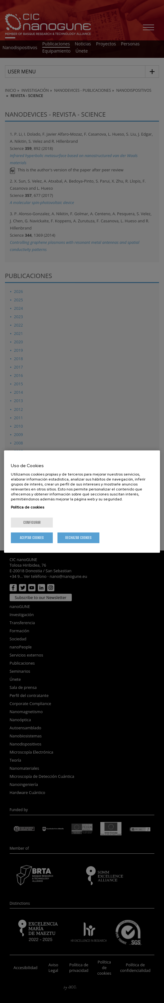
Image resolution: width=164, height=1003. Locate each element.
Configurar (32, 522)
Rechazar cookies (78, 537)
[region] (82, 501)
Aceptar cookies (32, 537)
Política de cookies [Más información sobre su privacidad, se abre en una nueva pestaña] (27, 507)
